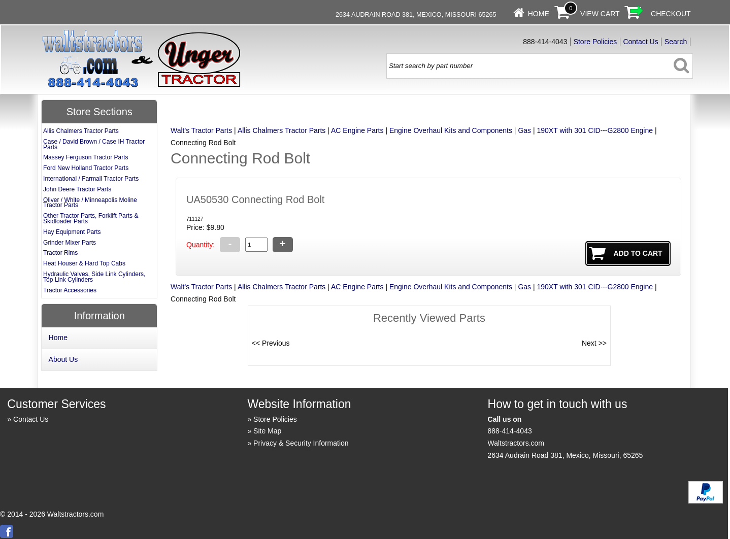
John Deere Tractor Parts (77, 189)
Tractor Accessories (69, 290)
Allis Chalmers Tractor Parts (281, 130)
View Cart (600, 14)
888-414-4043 (510, 431)
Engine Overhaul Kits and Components (450, 130)
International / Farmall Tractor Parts (91, 178)
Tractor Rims (60, 252)
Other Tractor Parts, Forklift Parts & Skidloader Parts (90, 218)
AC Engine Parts (357, 130)
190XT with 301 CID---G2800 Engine (595, 130)
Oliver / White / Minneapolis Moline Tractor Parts (90, 202)
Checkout (671, 14)
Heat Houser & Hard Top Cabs (84, 263)
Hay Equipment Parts (72, 231)
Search (676, 42)
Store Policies (595, 42)
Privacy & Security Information (301, 443)
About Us (63, 359)
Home (538, 14)
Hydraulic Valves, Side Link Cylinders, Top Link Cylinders (94, 277)
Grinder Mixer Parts (69, 242)
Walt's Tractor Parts (201, 130)
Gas (524, 130)
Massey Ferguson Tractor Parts (85, 157)
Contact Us (640, 42)
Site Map (267, 431)
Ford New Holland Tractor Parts (85, 168)
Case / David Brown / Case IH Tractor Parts (94, 144)
